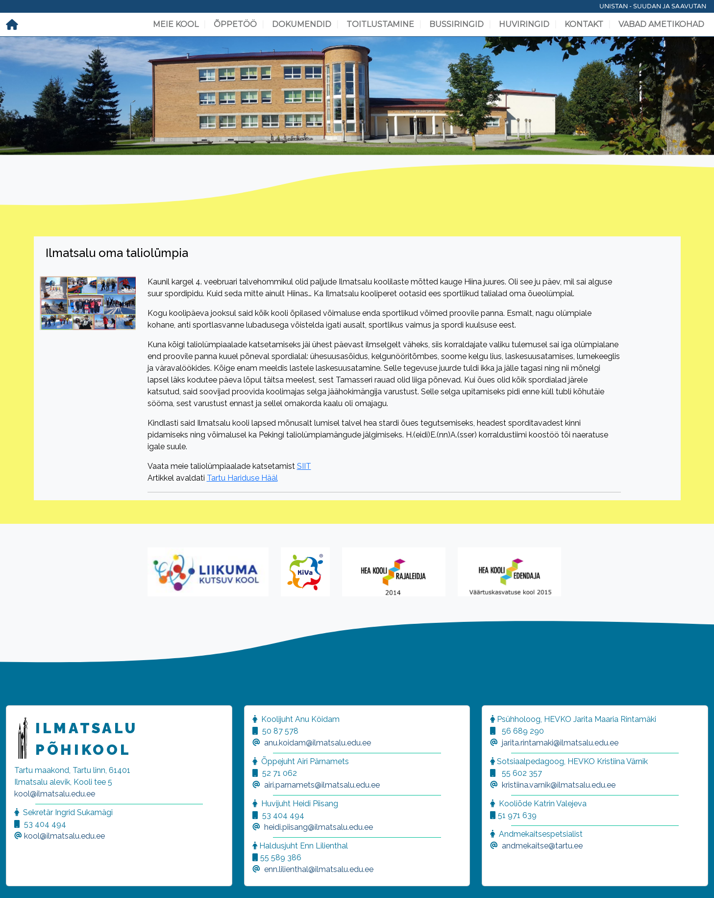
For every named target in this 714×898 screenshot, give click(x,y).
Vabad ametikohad (661, 24)
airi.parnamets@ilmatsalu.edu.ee (322, 785)
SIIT (304, 466)
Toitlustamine (380, 24)
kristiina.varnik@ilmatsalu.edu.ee (559, 785)
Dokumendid (301, 24)
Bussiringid (456, 24)
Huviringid (524, 24)
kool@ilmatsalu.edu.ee (54, 793)
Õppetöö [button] (235, 24)
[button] (19, 878)
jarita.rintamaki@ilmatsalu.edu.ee (560, 742)
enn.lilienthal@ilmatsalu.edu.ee (318, 869)
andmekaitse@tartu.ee (542, 845)
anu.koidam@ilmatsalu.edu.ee (317, 742)
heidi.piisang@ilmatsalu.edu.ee (318, 827)
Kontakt (584, 24)
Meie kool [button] (175, 24)
